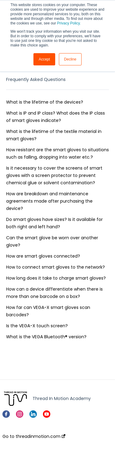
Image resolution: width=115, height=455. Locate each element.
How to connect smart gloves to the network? (55, 267)
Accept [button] (44, 59)
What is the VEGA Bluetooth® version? (46, 337)
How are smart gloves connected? (43, 256)
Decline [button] (70, 59)
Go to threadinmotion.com (33, 436)
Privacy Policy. (69, 23)
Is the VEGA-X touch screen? (37, 326)
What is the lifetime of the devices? (44, 102)
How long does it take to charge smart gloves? (56, 278)
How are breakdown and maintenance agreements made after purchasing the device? (49, 201)
